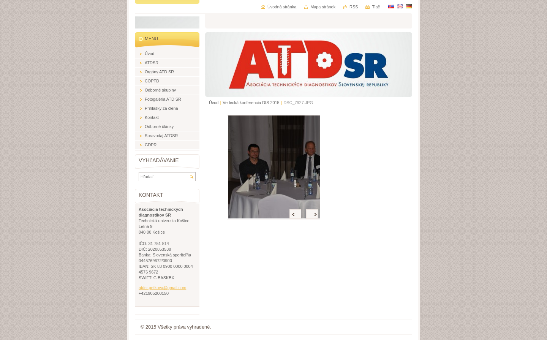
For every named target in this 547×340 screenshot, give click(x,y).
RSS (353, 7)
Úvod (213, 102)
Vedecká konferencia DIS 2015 (251, 102)
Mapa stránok (322, 7)
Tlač (376, 7)
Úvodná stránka (281, 7)
